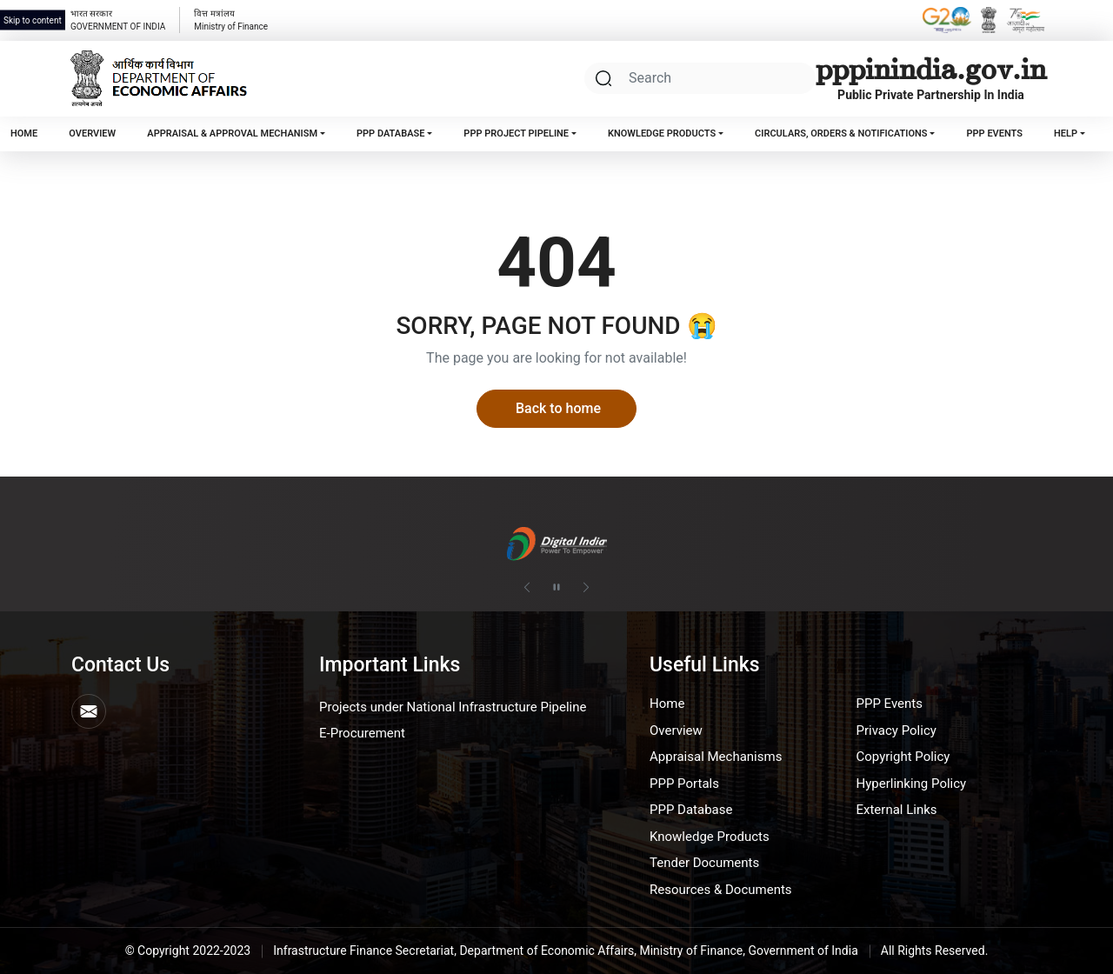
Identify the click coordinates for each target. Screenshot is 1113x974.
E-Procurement (362, 733)
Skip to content (32, 20)
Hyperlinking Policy (911, 783)
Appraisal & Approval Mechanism (232, 133)
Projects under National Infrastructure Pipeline (452, 707)
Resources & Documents (721, 889)
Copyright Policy (903, 756)
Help (1065, 133)
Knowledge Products (662, 133)
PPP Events (994, 133)
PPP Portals (684, 783)
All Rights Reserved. (935, 950)
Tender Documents (704, 863)
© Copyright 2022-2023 (188, 950)
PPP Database (390, 133)
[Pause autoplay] (556, 588)
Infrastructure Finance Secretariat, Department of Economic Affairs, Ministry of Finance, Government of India (565, 950)
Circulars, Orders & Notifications (841, 133)
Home (23, 133)
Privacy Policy (896, 730)
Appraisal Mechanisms (716, 756)
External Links (896, 809)
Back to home (558, 408)
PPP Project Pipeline (516, 133)
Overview (92, 133)
